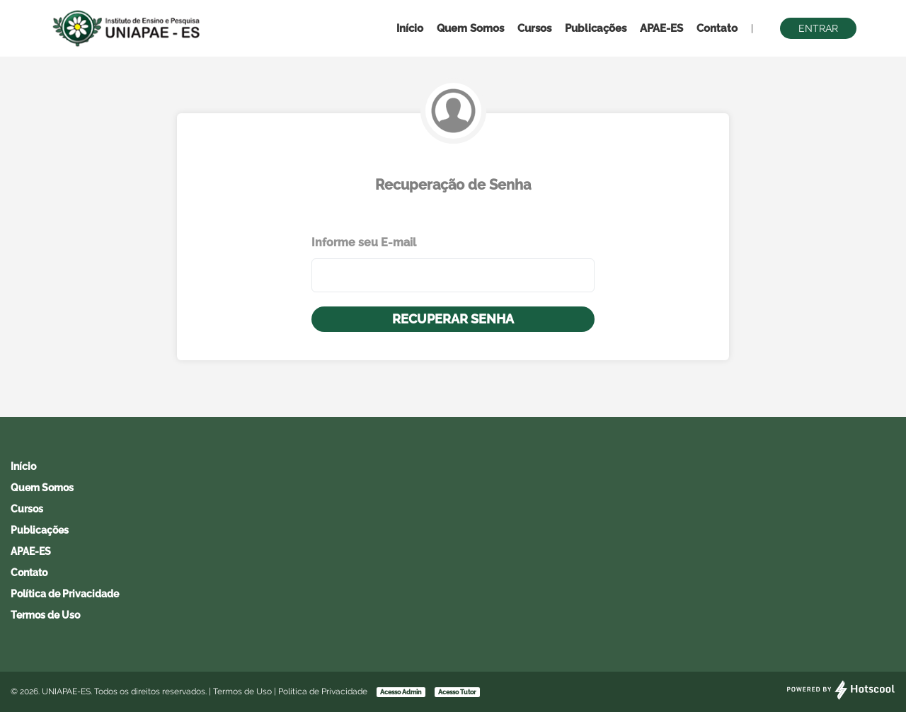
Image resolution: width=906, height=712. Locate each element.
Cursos (534, 28)
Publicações (595, 28)
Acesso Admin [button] (400, 692)
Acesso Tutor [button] (457, 692)
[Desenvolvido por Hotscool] (840, 697)
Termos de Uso (45, 615)
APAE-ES (661, 28)
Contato (717, 28)
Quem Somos (470, 28)
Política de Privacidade (65, 593)
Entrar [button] (818, 28)
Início (409, 28)
